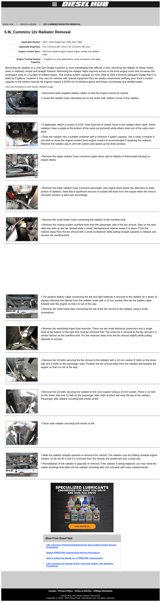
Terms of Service (83, 591)
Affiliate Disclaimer (102, 591)
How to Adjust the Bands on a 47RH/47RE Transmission (74, 558)
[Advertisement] (80, 15)
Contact (52, 591)
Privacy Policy (65, 591)
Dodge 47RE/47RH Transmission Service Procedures (73, 552)
